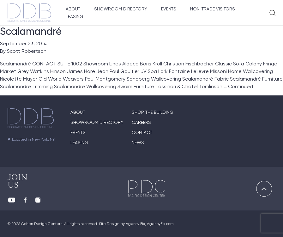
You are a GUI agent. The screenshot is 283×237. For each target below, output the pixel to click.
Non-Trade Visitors (212, 8)
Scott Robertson (26, 51)
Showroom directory (96, 122)
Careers (141, 122)
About (73, 8)
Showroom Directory (120, 8)
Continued (240, 86)
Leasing (74, 16)
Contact (142, 132)
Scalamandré (31, 31)
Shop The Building (152, 112)
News (138, 142)
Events (168, 8)
